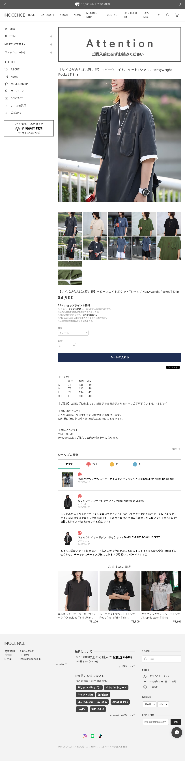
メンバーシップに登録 (71, 309)
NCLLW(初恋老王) (15, 44)
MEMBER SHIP (91, 15)
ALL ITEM (10, 36)
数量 (60, 341)
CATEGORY (47, 15)
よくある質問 (130, 15)
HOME (31, 15)
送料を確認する (90, 315)
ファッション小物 (15, 52)
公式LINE (146, 15)
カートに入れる (119, 357)
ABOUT (64, 15)
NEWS (77, 15)
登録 (176, 722)
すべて (69, 464)
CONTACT (113, 15)
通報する (176, 449)
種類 (60, 328)
